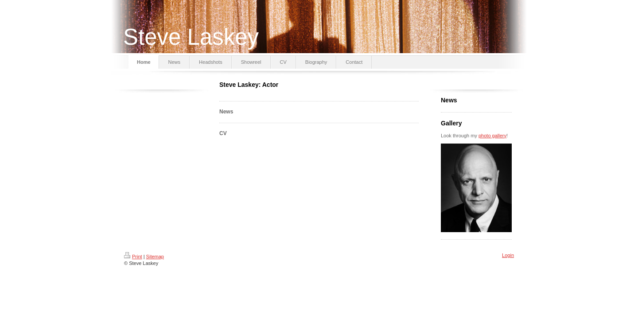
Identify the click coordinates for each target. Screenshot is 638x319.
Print (133, 256)
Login (508, 255)
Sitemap (155, 256)
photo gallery (492, 135)
